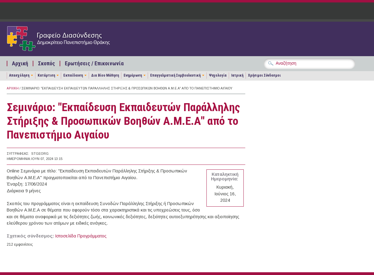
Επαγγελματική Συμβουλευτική (175, 75)
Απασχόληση (19, 75)
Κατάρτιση (46, 75)
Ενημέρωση (133, 75)
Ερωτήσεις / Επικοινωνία (94, 63)
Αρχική (20, 63)
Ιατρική (237, 75)
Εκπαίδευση (73, 75)
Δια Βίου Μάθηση (105, 75)
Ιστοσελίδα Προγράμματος (80, 235)
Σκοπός (46, 63)
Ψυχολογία (218, 75)
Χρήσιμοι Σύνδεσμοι (264, 75)
